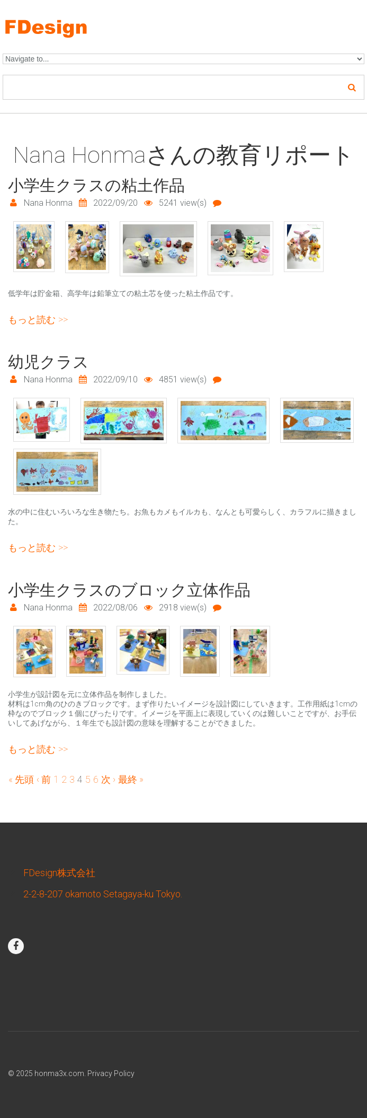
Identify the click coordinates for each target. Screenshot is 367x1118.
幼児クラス (48, 362)
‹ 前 (44, 779)
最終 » (131, 779)
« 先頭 (21, 779)
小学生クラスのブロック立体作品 (129, 590)
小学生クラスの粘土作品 (96, 185)
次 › (108, 779)
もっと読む (38, 319)
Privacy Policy (111, 1073)
